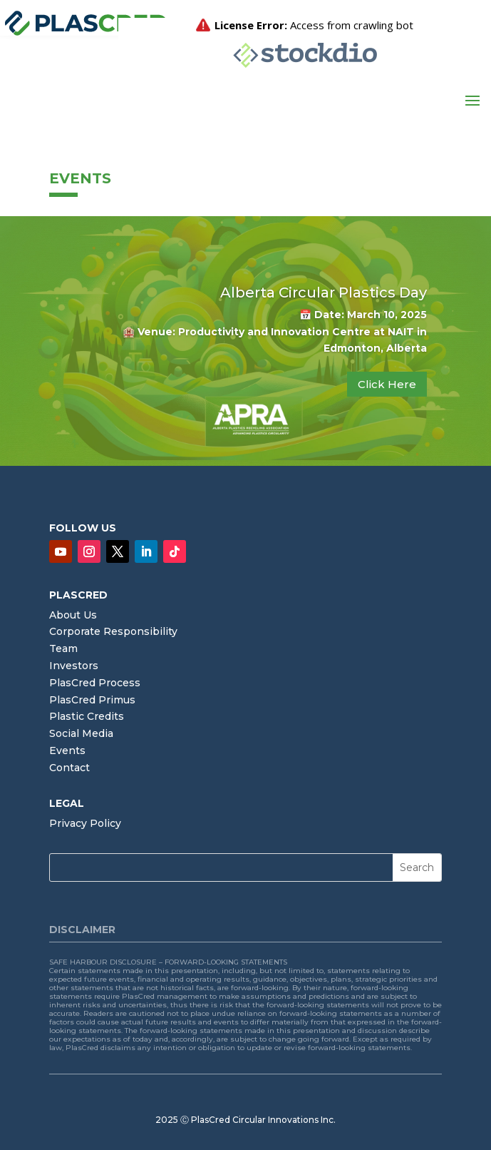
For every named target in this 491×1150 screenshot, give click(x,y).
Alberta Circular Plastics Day (323, 292)
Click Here (387, 384)
